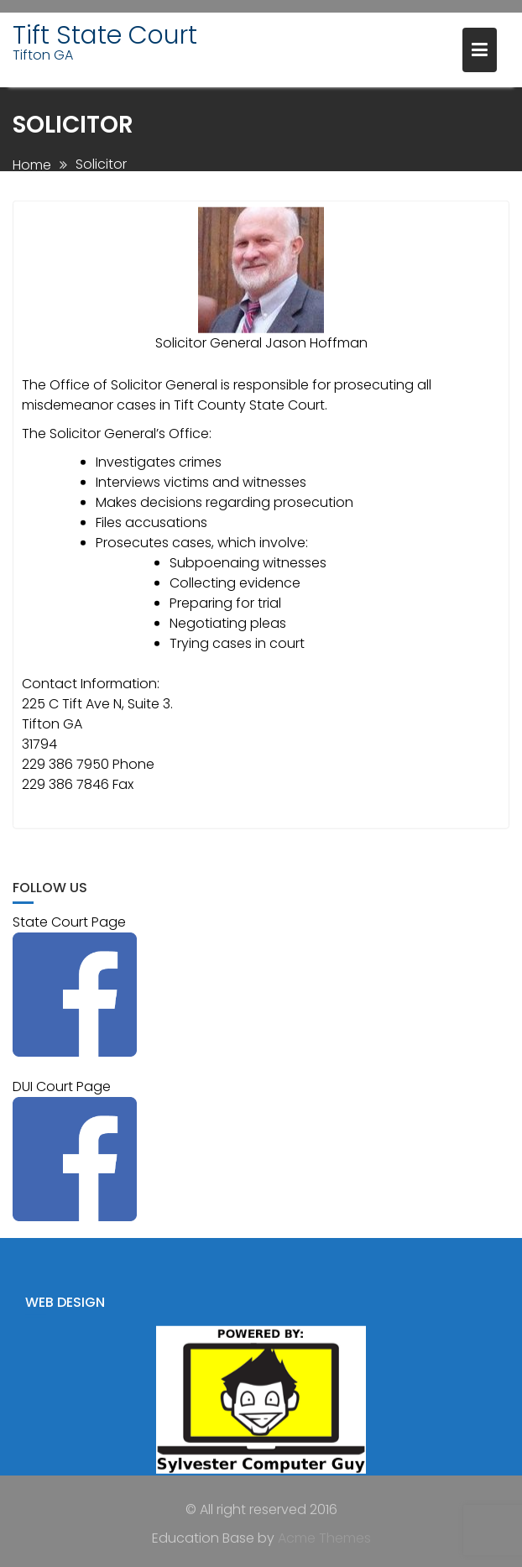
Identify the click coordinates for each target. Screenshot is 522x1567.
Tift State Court (105, 35)
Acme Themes (324, 1537)
